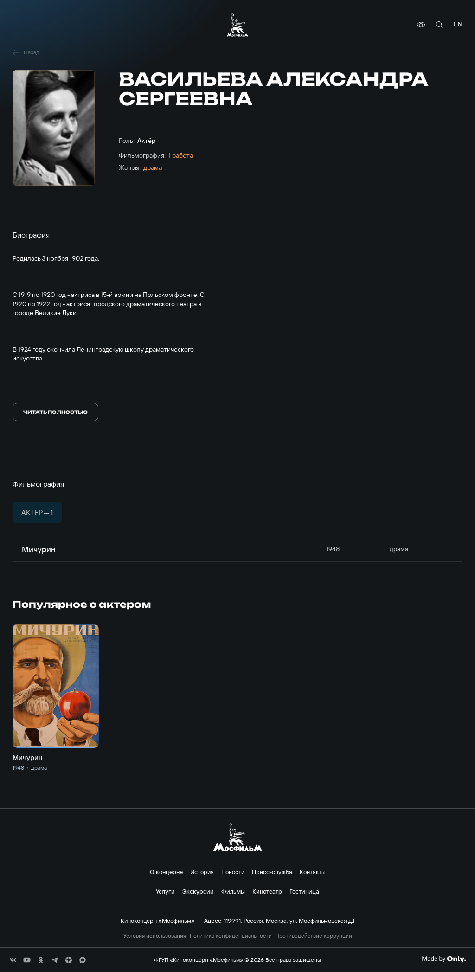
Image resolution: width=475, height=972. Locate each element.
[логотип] (237, 25)
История (202, 871)
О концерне (166, 871)
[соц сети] (13, 960)
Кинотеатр (267, 891)
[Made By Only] (444, 959)
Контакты (313, 871)
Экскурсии (198, 891)
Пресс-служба (272, 871)
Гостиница (304, 891)
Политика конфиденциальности (231, 936)
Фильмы (233, 891)
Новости (232, 871)
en (457, 24)
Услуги (165, 891)
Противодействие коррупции (314, 936)
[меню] (22, 24)
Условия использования (154, 936)
